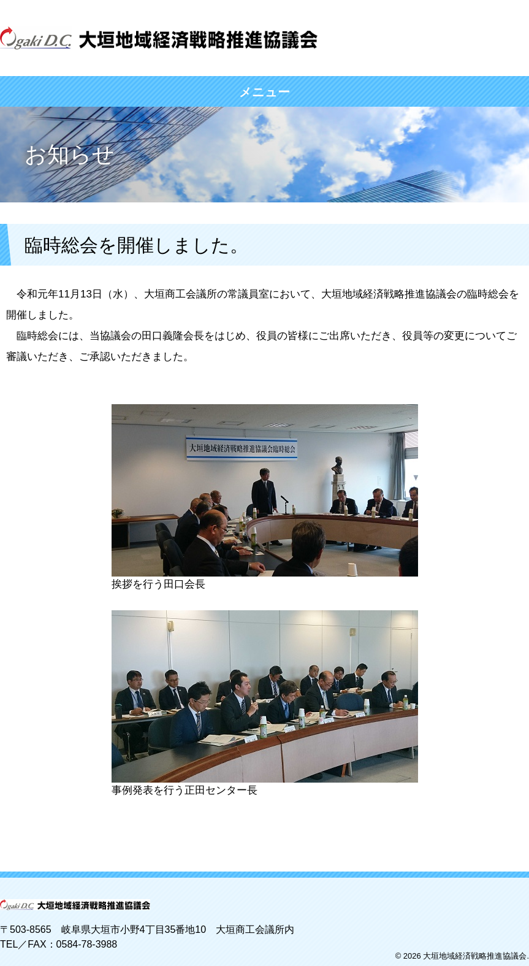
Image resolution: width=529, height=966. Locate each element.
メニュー (265, 92)
